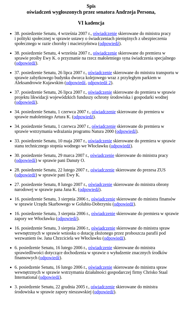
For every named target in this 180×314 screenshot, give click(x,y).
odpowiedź (109, 43)
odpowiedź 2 (99, 82)
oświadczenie (105, 33)
